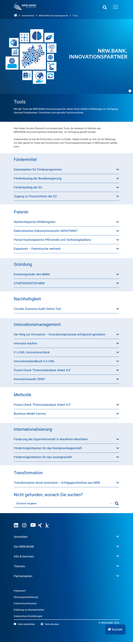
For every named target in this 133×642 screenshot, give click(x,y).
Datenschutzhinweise (25, 603)
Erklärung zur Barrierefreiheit (29, 609)
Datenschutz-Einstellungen (28, 616)
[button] (115, 629)
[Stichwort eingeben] (64, 503)
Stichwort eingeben (26, 503)
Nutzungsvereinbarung (26, 597)
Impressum (20, 590)
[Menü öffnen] (115, 7)
